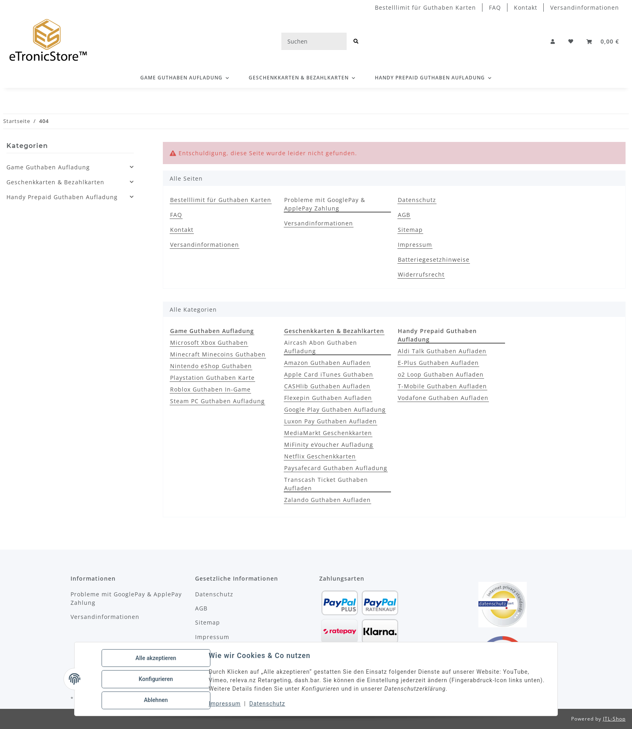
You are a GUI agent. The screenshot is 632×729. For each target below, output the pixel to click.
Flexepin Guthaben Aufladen (328, 398)
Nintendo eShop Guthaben (211, 366)
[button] (553, 41)
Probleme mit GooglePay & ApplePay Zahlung (324, 204)
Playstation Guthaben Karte (212, 377)
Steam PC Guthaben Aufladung (217, 401)
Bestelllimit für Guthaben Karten (425, 7)
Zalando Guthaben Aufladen (327, 500)
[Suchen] (314, 41)
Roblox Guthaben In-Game (210, 389)
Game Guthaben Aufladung (48, 167)
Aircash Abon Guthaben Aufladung (320, 347)
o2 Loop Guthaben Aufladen (441, 374)
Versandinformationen (584, 7)
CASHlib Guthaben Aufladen (327, 386)
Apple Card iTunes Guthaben (328, 374)
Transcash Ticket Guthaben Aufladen (326, 484)
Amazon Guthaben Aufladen (327, 363)
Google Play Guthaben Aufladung (335, 409)
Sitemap (410, 229)
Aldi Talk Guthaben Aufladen (442, 351)
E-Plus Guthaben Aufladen (438, 363)
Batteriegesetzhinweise (434, 259)
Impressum (225, 704)
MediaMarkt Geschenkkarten (328, 433)
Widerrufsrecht (421, 274)
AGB (404, 215)
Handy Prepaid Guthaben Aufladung (62, 197)
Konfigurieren (156, 679)
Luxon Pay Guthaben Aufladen (330, 421)
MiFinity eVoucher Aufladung (328, 444)
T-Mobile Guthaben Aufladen (442, 386)
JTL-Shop (614, 718)
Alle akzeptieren (156, 658)
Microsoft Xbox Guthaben (209, 342)
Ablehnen (156, 700)
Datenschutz (268, 704)
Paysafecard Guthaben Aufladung (335, 468)
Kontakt (525, 7)
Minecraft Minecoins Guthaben (218, 354)
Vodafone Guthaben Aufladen (443, 398)
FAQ (495, 7)
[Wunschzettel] (571, 41)
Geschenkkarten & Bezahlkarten (55, 182)
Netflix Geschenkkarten (320, 456)
